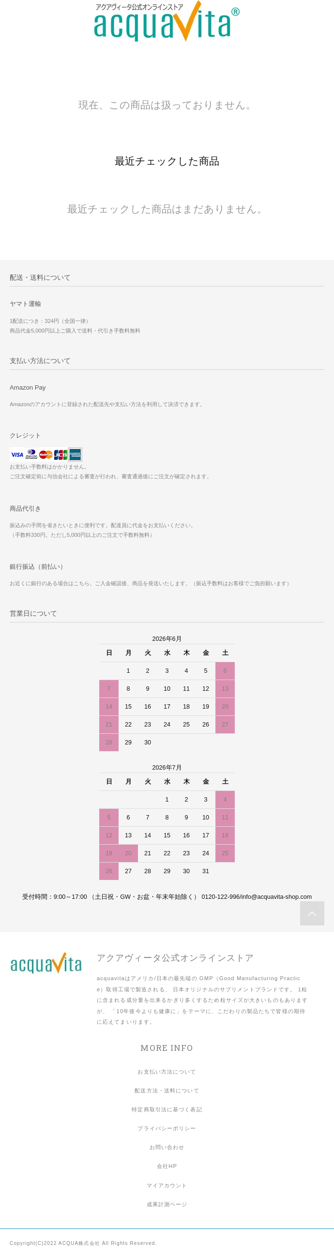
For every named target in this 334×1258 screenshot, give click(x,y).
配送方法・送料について (167, 1090)
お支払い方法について (166, 1072)
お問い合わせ (167, 1147)
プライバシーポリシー (166, 1128)
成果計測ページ (167, 1204)
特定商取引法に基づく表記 (167, 1109)
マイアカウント (167, 1185)
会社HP (167, 1166)
